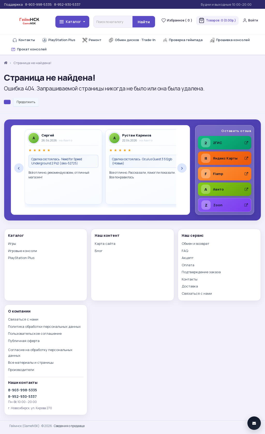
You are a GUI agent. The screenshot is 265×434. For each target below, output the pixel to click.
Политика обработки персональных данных (44, 326)
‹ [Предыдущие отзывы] (19, 168)
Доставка (190, 286)
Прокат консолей (29, 49)
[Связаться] (254, 423)
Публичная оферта (24, 340)
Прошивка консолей (230, 39)
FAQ (185, 250)
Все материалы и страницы (31, 362)
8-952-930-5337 (67, 4)
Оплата (188, 265)
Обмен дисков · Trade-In (132, 39)
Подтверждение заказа (201, 272)
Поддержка (13, 4)
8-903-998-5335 (38, 4)
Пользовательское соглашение (35, 333)
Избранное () (176, 20)
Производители (21, 369)
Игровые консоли (22, 250)
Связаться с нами (197, 293)
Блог (98, 250)
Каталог (72, 21)
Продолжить (26, 102)
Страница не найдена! (32, 62)
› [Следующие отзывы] (182, 168)
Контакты (23, 39)
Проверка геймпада (183, 39)
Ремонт (92, 39)
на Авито (65, 140)
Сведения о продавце (69, 426)
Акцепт (188, 257)
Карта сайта (105, 243)
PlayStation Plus (58, 39)
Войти (250, 20)
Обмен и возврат (195, 243)
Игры (12, 243)
